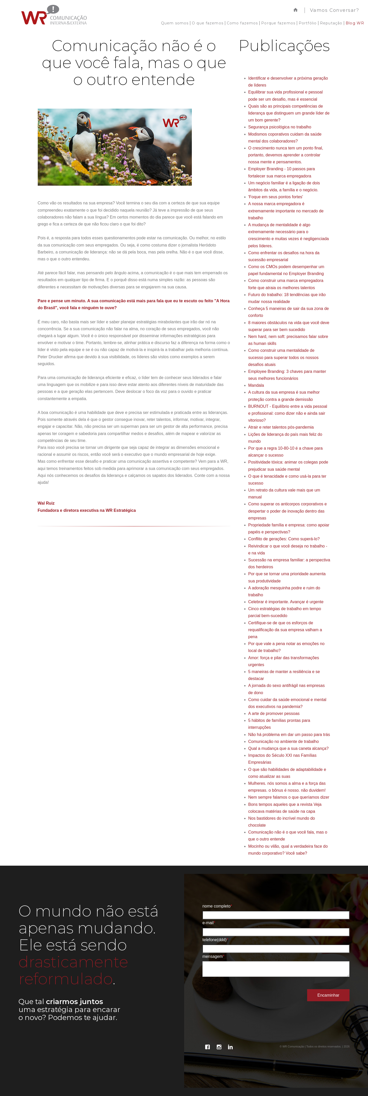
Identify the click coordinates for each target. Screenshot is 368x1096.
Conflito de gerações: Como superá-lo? (284, 539)
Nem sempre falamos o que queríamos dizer (288, 797)
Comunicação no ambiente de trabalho (283, 741)
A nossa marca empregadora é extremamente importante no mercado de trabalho (286, 211)
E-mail (208, 923)
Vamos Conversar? (334, 10)
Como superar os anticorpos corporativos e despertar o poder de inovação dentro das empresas (287, 511)
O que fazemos (207, 23)
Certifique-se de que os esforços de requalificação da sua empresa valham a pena (285, 630)
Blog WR (355, 23)
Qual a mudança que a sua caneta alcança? (288, 748)
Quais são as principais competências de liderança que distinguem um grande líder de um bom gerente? (289, 113)
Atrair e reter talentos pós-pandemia (281, 427)
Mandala (256, 385)
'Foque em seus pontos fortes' (275, 197)
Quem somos (174, 23)
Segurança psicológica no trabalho (280, 127)
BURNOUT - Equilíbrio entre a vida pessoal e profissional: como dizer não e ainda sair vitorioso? (287, 413)
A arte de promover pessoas (274, 713)
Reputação (331, 23)
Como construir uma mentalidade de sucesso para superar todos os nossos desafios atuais (283, 357)
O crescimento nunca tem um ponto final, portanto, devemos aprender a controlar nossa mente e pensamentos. (285, 155)
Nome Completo (217, 906)
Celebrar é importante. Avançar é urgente (286, 602)
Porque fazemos (278, 23)
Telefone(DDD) (215, 940)
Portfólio (308, 23)
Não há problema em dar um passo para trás (289, 734)
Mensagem (213, 956)
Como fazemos (242, 23)
